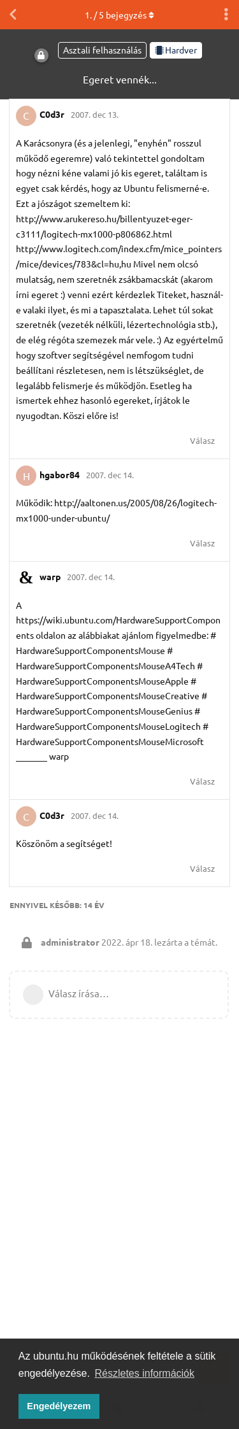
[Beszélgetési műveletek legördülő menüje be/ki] (226, 14)
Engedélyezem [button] (59, 1406)
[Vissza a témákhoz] (12, 14)
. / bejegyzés (119, 14)
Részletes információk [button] (145, 1373)
